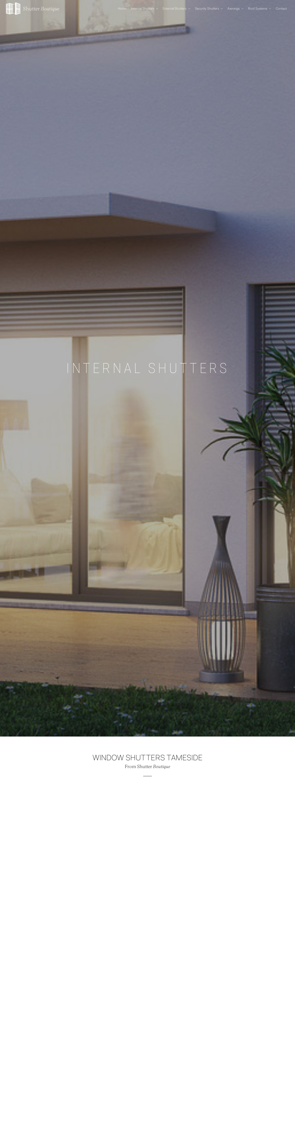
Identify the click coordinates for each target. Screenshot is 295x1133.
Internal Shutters (144, 8)
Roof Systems (259, 8)
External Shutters (176, 8)
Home (122, 8)
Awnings (235, 8)
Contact (281, 8)
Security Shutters (209, 8)
